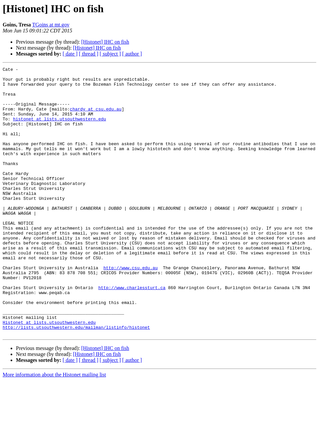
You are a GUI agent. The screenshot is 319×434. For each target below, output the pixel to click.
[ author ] (132, 54)
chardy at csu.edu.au (96, 118)
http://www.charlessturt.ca (132, 332)
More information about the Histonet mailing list (54, 428)
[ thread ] (88, 54)
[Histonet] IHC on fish (105, 42)
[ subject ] (110, 54)
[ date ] (70, 54)
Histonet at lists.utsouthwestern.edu (49, 374)
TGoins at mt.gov (50, 24)
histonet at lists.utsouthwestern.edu (59, 130)
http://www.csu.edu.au (130, 308)
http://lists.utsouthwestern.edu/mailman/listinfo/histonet (76, 380)
